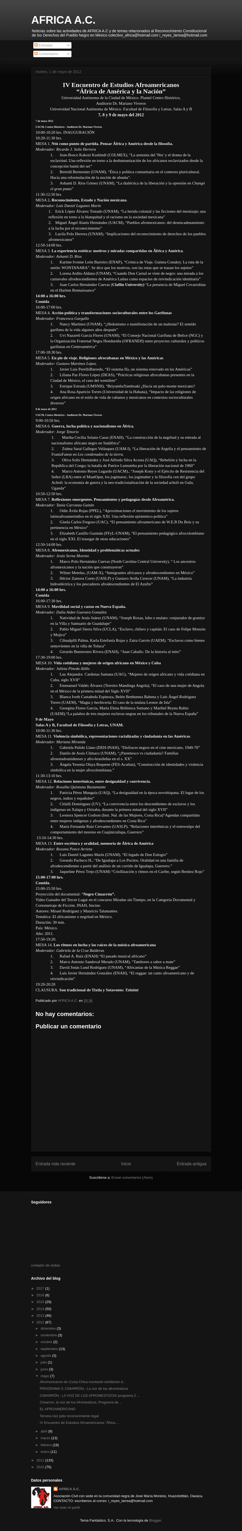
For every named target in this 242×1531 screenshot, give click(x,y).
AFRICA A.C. (63, 20)
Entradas (43, 45)
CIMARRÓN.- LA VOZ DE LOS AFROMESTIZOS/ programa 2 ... (90, 1396)
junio (45, 1369)
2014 (41, 1309)
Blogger (155, 1520)
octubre (47, 1342)
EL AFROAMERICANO (57, 1409)
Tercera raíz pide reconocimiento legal (69, 1416)
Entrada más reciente (55, 1164)
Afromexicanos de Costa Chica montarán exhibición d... (83, 1382)
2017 (41, 1288)
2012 (41, 1322)
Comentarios (46, 54)
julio (44, 1362)
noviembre (49, 1335)
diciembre (49, 1328)
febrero (47, 1445)
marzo (46, 1438)
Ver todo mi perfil (66, 1507)
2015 (41, 1302)
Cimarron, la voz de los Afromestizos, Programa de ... (81, 1402)
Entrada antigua (191, 1164)
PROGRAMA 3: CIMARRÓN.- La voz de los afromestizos (84, 1389)
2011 (41, 1460)
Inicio (126, 1164)
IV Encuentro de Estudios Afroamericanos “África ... (79, 1423)
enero (45, 1452)
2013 (41, 1316)
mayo (45, 1376)
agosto (46, 1356)
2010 (41, 1467)
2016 (41, 1295)
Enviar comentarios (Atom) (132, 1178)
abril (44, 1431)
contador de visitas (45, 1265)
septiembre (50, 1349)
